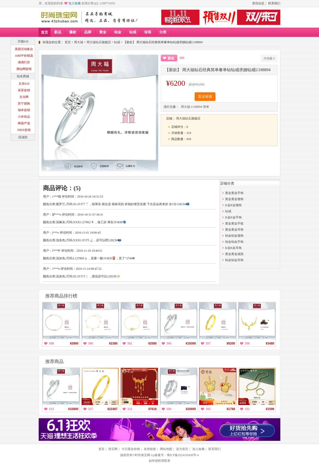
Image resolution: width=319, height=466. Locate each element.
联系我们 (274, 3)
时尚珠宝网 (142, 455)
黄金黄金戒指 (234, 254)
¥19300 (191, 343)
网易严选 (24, 123)
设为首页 (182, 449)
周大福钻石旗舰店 (98, 42)
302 (208, 409)
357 (208, 343)
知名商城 (23, 76)
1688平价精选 (24, 55)
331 (247, 409)
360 (168, 343)
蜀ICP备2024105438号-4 (183, 455)
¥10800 (73, 409)
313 (51, 409)
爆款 (72, 32)
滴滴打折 (24, 62)
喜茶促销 (24, 90)
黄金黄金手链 (234, 223)
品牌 (87, 32)
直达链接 (205, 96)
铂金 (117, 32)
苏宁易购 (24, 103)
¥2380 (113, 343)
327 (90, 409)
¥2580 (152, 343)
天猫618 (23, 41)
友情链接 (150, 449)
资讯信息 (258, 3)
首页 (44, 32)
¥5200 (231, 343)
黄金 (102, 32)
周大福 (78, 42)
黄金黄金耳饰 (234, 229)
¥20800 (191, 409)
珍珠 (147, 32)
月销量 (269, 58)
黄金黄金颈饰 (234, 199)
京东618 (24, 83)
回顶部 (22, 137)
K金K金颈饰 (233, 205)
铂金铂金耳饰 (234, 260)
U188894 (196, 107)
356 (247, 343)
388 (51, 343)
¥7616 (152, 409)
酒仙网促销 (24, 69)
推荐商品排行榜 (61, 295)
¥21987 (112, 409)
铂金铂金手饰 (234, 242)
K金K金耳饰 (233, 248)
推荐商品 (54, 361)
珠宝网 (113, 449)
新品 (57, 32)
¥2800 (74, 343)
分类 (162, 32)
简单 (206, 107)
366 (90, 343)
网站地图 (166, 449)
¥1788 (231, 409)
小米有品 (24, 116)
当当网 (23, 97)
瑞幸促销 (24, 110)
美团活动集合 (24, 49)
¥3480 (270, 343)
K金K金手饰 (233, 217)
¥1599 (270, 409)
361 (129, 343)
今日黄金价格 (131, 449)
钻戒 (132, 32)
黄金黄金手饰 (234, 193)
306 (168, 409)
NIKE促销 (24, 130)
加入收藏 (74, 3)
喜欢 (171, 58)
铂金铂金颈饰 (234, 235)
